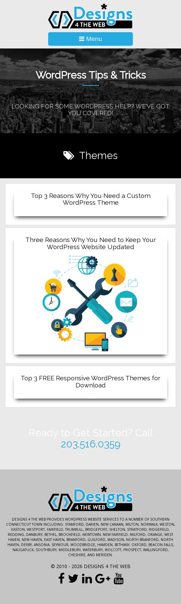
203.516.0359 (90, 444)
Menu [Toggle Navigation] (90, 38)
